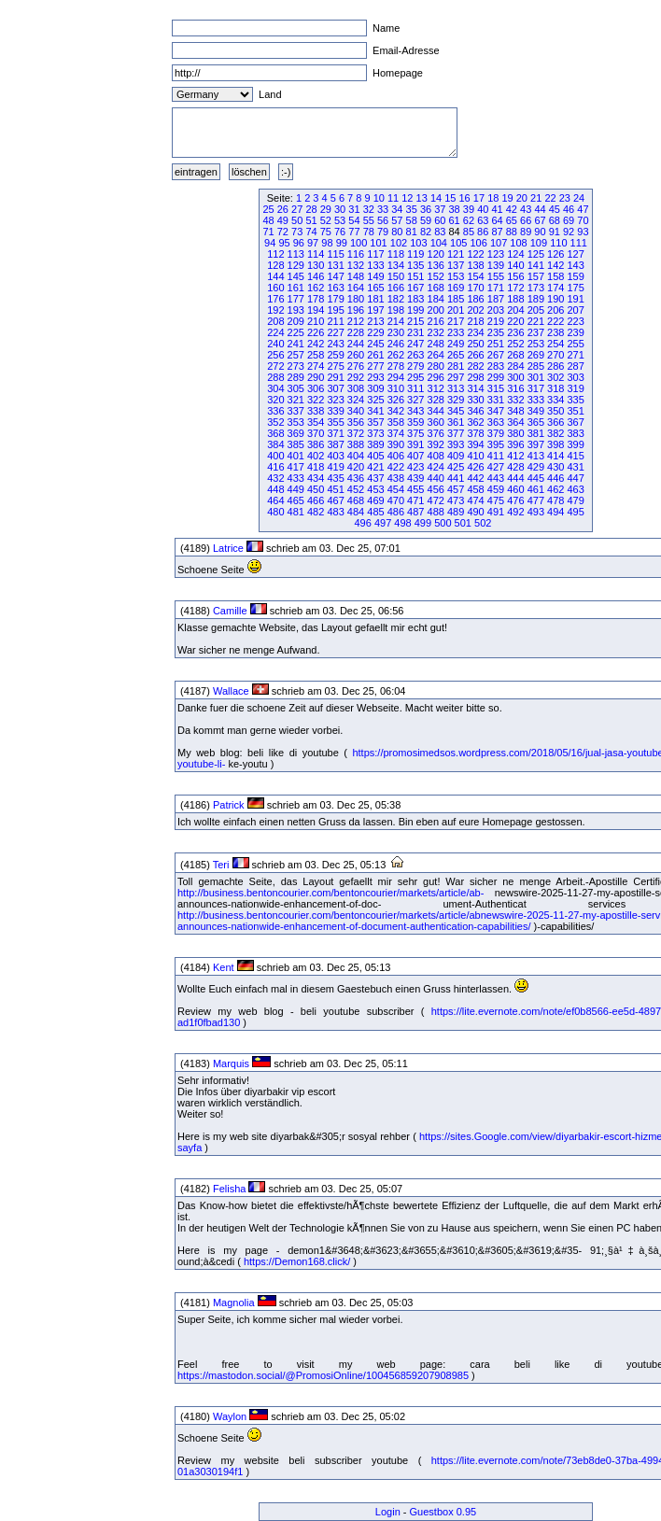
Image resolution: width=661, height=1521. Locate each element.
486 (395, 511)
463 (575, 489)
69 (568, 220)
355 (335, 422)
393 (455, 444)
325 (375, 399)
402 (315, 455)
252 (515, 343)
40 (482, 209)
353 (296, 422)
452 (355, 489)
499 (423, 522)
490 (475, 511)
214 (395, 321)
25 (268, 209)
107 (498, 242)
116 (355, 254)
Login (388, 1511)
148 (355, 276)
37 (439, 209)
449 (296, 489)
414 (555, 455)
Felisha (229, 1188)
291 (335, 377)
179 (335, 298)
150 (395, 276)
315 (495, 388)
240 (275, 343)
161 (296, 287)
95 (283, 242)
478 (555, 500)
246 (395, 343)
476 (515, 500)
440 (436, 478)
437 (375, 478)
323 (335, 399)
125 (535, 254)
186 (475, 298)
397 (535, 444)
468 (355, 500)
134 (395, 265)
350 (555, 410)
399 (575, 444)
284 (515, 366)
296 (436, 377)
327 (415, 399)
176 (275, 298)
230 (395, 332)
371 (335, 433)
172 (515, 287)
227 (335, 332)
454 (395, 489)
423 (415, 466)
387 (335, 444)
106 (478, 242)
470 (395, 500)
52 (325, 220)
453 (375, 489)
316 (515, 388)
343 (415, 410)
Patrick (229, 804)
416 (275, 466)
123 (495, 254)
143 (575, 265)
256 (275, 354)
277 (375, 366)
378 (475, 433)
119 (415, 254)
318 (555, 388)
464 (275, 500)
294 (395, 377)
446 (555, 478)
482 (315, 511)
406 (395, 455)
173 (535, 287)
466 (315, 500)
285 (535, 366)
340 (355, 410)
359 (415, 422)
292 (355, 377)
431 (575, 466)
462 (555, 489)
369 (296, 433)
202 (475, 310)
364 (515, 422)
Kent (223, 967)
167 (415, 287)
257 (296, 354)
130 (315, 265)
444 (515, 478)
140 (515, 265)
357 (375, 422)
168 (436, 287)
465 (296, 500)
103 (418, 242)
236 (515, 332)
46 (568, 209)
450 (315, 489)
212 (355, 321)
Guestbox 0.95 (443, 1511)
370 (315, 433)
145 (296, 276)
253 (535, 343)
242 (315, 343)
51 (310, 220)
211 (335, 321)
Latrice (228, 548)
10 (379, 198)
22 (550, 198)
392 (436, 444)
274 (315, 366)
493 (535, 511)
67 (539, 220)
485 (375, 511)
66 (525, 220)
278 (395, 366)
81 (411, 231)
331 (495, 399)
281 (455, 366)
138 (475, 265)
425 (455, 466)
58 (411, 220)
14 (436, 198)
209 (296, 321)
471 (415, 500)
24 (578, 198)
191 (575, 298)
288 (275, 377)
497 (382, 522)
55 (368, 220)
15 (450, 198)
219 (495, 321)
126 (555, 254)
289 (296, 377)
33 (382, 209)
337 (296, 410)
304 (275, 388)
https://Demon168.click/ (297, 1261)
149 (375, 276)
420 (355, 466)
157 (535, 276)
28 (310, 209)
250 (475, 343)
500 (442, 522)
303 (575, 377)
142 (555, 265)
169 (455, 287)
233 (455, 332)
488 (436, 511)
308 (355, 388)
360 (436, 422)
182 (395, 298)
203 (495, 310)
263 (415, 354)
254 (555, 343)
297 (455, 377)
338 (315, 410)
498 (402, 522)
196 (355, 310)
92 (568, 231)
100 (358, 242)
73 (296, 231)
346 (475, 410)
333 (535, 399)
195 (335, 310)
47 (582, 209)
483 (335, 511)
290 (315, 377)
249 (455, 343)
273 (296, 366)
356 (355, 422)
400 (275, 455)
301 (535, 377)
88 (511, 231)
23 (564, 198)
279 (415, 366)
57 (396, 220)
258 (315, 354)
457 (455, 489)
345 (455, 410)
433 (296, 478)
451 (335, 489)
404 (355, 455)
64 (496, 220)
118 (395, 254)
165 (375, 287)
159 (575, 276)
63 (482, 220)
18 (493, 198)
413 (535, 455)
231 (415, 332)
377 (455, 433)
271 (575, 354)
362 (475, 422)
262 (395, 354)
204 (515, 310)
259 (335, 354)
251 (495, 343)
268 (515, 354)
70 (582, 220)
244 (355, 343)
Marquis (231, 1063)
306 (315, 388)
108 (518, 242)
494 (555, 511)
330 (475, 399)
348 (515, 410)
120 (436, 254)
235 (495, 332)
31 (353, 209)
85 (468, 231)
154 (475, 276)
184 (436, 298)
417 (296, 466)
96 (298, 242)
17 (479, 198)
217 (455, 321)
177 (296, 298)
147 (335, 276)
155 (495, 276)
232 (436, 332)
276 (355, 366)
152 (436, 276)
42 (511, 209)
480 (275, 511)
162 (315, 287)
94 (269, 242)
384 (275, 444)
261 (375, 354)
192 (275, 310)
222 (555, 321)
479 (575, 500)
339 (335, 410)
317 (535, 388)
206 (555, 310)
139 (495, 265)
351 (575, 410)
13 (422, 198)
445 (535, 478)
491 (495, 511)
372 (355, 433)
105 (458, 242)
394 (475, 444)
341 (375, 410)
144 (275, 276)
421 (375, 466)
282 (475, 366)
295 (415, 377)
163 (335, 287)
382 (555, 433)
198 (395, 310)
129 (296, 265)
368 (275, 433)
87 (496, 231)
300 (515, 377)
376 (436, 433)
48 (268, 220)
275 (335, 366)
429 (535, 466)
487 (415, 511)
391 (415, 444)
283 (495, 366)
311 (415, 388)
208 (275, 321)
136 (436, 265)
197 (375, 310)
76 (339, 231)
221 (535, 321)
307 (335, 388)
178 (315, 298)
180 (355, 298)
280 (436, 366)
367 (575, 422)
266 (475, 354)
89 (525, 231)
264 (436, 354)
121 (455, 254)
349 (535, 410)
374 (395, 433)
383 (575, 433)
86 (482, 231)
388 (355, 444)
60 (439, 220)
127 (575, 254)
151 (415, 276)
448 (275, 489)
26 (282, 209)
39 (468, 209)
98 (326, 242)
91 (554, 231)
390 (395, 444)
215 (415, 321)
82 (425, 231)
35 (411, 209)
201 (455, 310)
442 (475, 478)
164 (355, 287)
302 (555, 377)
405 (375, 455)
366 (555, 422)
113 (296, 254)
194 (315, 310)
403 (335, 455)
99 (341, 242)
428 (515, 466)
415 (575, 455)
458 (475, 489)
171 (495, 287)
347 (495, 410)
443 (495, 478)
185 (455, 298)
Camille (230, 610)
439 (415, 478)
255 (575, 343)
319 (575, 388)
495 (575, 511)
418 (315, 466)
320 (275, 399)
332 (515, 399)
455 (415, 489)
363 (495, 422)
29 (325, 209)
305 (296, 388)
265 (455, 354)
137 (455, 265)
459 (495, 489)
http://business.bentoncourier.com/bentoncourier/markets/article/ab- (330, 892)
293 (375, 377)
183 (415, 298)
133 (375, 265)
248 (436, 343)
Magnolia (234, 1302)
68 (554, 220)
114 (315, 254)
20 (521, 198)
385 (296, 444)
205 (535, 310)
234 (475, 332)
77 (353, 231)
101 (378, 242)
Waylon (229, 1416)
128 (275, 265)
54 (353, 220)
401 (296, 455)
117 (375, 254)
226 (315, 332)
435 (335, 478)
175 (575, 287)
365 (535, 422)
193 (296, 310)
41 (496, 209)
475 (495, 500)
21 (535, 198)
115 (335, 254)
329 (455, 399)
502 (482, 522)
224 (275, 332)
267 (495, 354)
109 (538, 242)
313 (455, 388)
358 (395, 422)
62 (468, 220)
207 (575, 310)
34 (396, 209)
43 (525, 209)
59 (425, 220)
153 (455, 276)
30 (339, 209)
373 (375, 433)
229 (375, 332)
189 (535, 298)
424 (436, 466)
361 (455, 422)
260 (355, 354)
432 (275, 478)
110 (558, 242)
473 (455, 500)
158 (555, 276)
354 (315, 422)
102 (398, 242)
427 (495, 466)
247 (415, 343)
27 (296, 209)
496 (362, 522)
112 (275, 254)
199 (415, 310)
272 (275, 366)
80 (396, 231)
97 (312, 242)
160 (275, 287)
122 (475, 254)
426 (475, 466)
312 (436, 388)
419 (335, 466)
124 (515, 254)
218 (475, 321)
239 (575, 332)
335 (575, 399)
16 (465, 198)
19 (507, 198)
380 (515, 433)
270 (555, 354)
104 (438, 242)
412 (515, 455)
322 (315, 399)
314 (475, 388)
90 (539, 231)
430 (555, 466)
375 (415, 433)
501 (463, 522)
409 (455, 455)
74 (310, 231)
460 (515, 489)
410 (475, 455)
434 (315, 478)
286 (555, 366)
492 (515, 511)
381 (535, 433)
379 (495, 433)
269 (535, 354)
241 (296, 343)
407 (415, 455)
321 (296, 399)
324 (355, 399)
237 (535, 332)
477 (535, 500)
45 (554, 209)
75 (325, 231)
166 (395, 287)
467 (335, 500)
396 (515, 444)
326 (395, 399)
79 (382, 231)
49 (282, 220)
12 (407, 198)
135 (415, 265)
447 (575, 478)
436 (355, 478)
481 (296, 511)
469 (375, 500)
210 (315, 321)
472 (436, 500)
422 (395, 466)
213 (375, 321)
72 (282, 231)
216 (436, 321)
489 (455, 511)
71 (268, 231)
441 (455, 478)
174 (555, 287)
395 (495, 444)
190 (555, 298)
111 (578, 242)
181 (375, 298)
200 (436, 310)
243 (335, 343)
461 (535, 489)
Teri (221, 864)
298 (475, 377)
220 (515, 321)
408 (436, 455)
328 (436, 399)
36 (425, 209)
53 (339, 220)
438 (395, 478)
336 (275, 410)
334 (555, 399)
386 (315, 444)
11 (393, 198)
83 (439, 231)
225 (296, 332)
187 (495, 298)
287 (575, 366)
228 (355, 332)
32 (368, 209)
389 (375, 444)
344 (436, 410)
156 (515, 276)
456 (436, 489)
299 (495, 377)
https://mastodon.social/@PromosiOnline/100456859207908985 (323, 1375)
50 (296, 220)
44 (539, 209)
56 (382, 220)
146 (315, 276)
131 (335, 265)
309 (375, 388)
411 (495, 455)
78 (368, 231)
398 (555, 444)
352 (275, 422)
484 (355, 511)
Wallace (231, 691)
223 (575, 321)
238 (555, 332)
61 (454, 220)
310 (395, 388)
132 (355, 265)
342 (395, 410)
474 (475, 500)
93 (582, 231)
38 (454, 209)
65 (511, 220)
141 (535, 265)
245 (375, 343)
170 (475, 287)
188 (515, 298)
